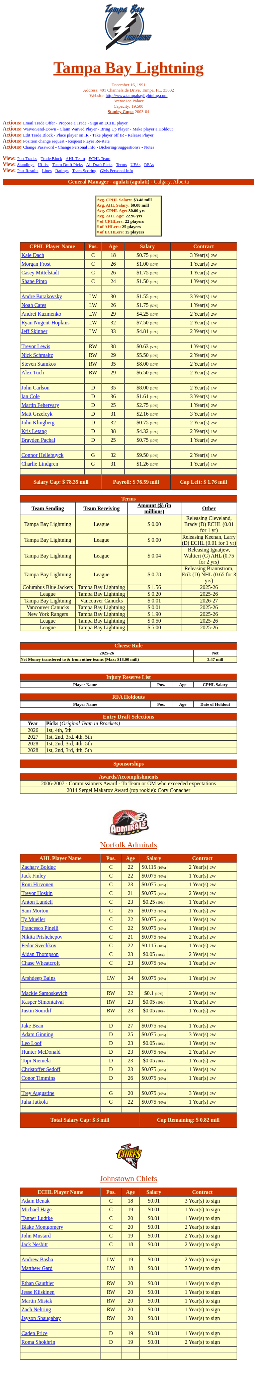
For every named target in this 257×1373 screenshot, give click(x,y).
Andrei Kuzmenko (41, 314)
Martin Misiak (36, 1301)
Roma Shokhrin (38, 1342)
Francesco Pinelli (40, 928)
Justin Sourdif (36, 1010)
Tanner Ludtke (37, 1218)
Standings (25, 164)
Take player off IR (108, 135)
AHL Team (75, 158)
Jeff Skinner (34, 331)
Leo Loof (31, 1043)
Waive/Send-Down (39, 128)
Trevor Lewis (35, 346)
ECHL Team (99, 158)
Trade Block (51, 158)
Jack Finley (33, 876)
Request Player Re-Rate (88, 141)
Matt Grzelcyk (37, 414)
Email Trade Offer (39, 122)
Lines (47, 170)
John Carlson (35, 387)
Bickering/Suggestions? (120, 147)
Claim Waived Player (78, 128)
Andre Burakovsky (41, 296)
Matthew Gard (37, 1268)
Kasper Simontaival (42, 1002)
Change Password (38, 147)
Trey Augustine (38, 1093)
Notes (149, 147)
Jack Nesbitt (34, 1244)
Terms (121, 164)
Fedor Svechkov (38, 945)
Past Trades (27, 158)
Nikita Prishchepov (42, 937)
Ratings (62, 170)
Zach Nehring (36, 1309)
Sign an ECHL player (108, 122)
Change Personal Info (77, 147)
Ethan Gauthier (37, 1283)
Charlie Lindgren (39, 464)
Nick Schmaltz (37, 355)
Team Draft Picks (67, 164)
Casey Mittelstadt (40, 272)
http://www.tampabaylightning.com (137, 95)
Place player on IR (73, 135)
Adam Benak (35, 1201)
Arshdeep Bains (38, 978)
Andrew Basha (37, 1259)
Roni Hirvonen (37, 884)
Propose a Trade (73, 122)
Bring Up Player (114, 128)
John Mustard (36, 1235)
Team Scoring (84, 170)
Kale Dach (32, 255)
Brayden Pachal (38, 440)
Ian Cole (30, 396)
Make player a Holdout (153, 128)
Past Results (27, 170)
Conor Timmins (38, 1078)
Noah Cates (33, 305)
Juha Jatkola (34, 1102)
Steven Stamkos (38, 364)
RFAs (149, 164)
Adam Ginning (37, 1034)
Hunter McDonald (41, 1052)
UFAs (136, 164)
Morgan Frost (36, 264)
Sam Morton (34, 910)
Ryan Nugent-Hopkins (45, 322)
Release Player (141, 135)
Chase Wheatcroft (40, 963)
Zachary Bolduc (38, 867)
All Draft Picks (99, 164)
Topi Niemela (36, 1060)
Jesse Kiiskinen (38, 1292)
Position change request (43, 141)
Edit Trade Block (38, 135)
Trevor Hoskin (37, 893)
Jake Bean (32, 1025)
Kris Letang (34, 431)
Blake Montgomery (42, 1227)
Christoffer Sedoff (40, 1069)
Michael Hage (36, 1209)
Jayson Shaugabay (41, 1318)
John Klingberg (38, 422)
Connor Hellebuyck (42, 455)
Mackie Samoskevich (44, 993)
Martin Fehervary (40, 405)
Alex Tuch (32, 372)
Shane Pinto (34, 281)
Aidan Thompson (40, 954)
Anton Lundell (37, 902)
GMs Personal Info (116, 170)
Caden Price (34, 1333)
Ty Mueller (33, 919)
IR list (43, 164)
